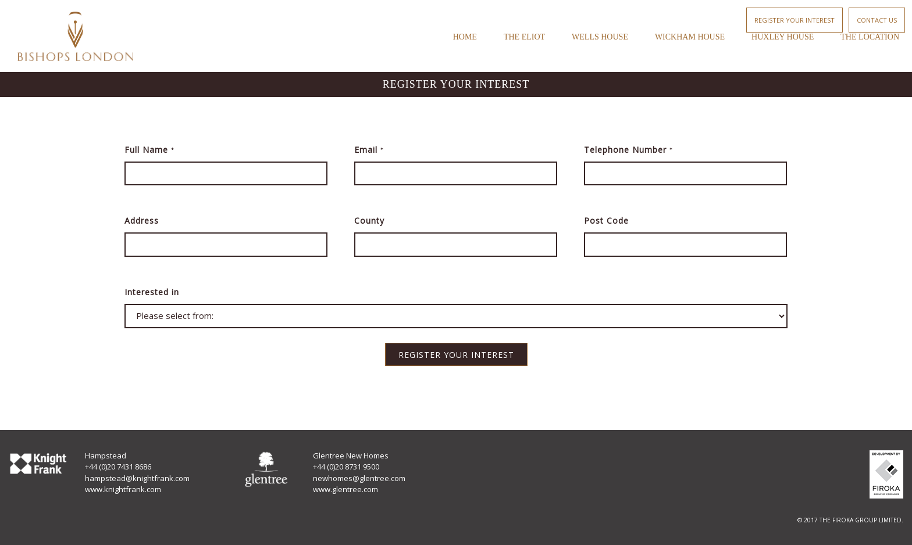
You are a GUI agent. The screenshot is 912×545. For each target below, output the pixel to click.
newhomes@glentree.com (359, 478)
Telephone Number (628, 149)
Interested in (151, 291)
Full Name (149, 149)
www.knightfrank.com (123, 489)
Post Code (606, 220)
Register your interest (794, 20)
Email (369, 149)
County (369, 220)
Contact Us (877, 20)
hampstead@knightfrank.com (137, 478)
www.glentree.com (345, 489)
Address (141, 220)
